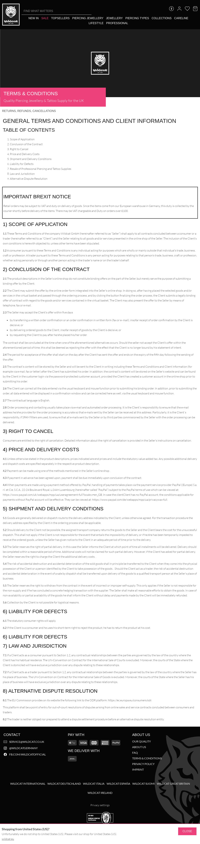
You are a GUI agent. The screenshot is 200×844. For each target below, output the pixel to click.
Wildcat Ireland (100, 792)
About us (139, 747)
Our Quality (141, 741)
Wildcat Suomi (143, 783)
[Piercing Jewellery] (87, 18)
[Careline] (181, 18)
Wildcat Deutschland (64, 783)
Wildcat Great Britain (173, 783)
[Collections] (161, 18)
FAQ (135, 752)
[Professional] (117, 23)
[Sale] (44, 18)
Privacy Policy (143, 764)
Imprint (138, 769)
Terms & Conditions (147, 758)
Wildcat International (27, 783)
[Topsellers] (60, 18)
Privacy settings (100, 805)
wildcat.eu (8, 839)
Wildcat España (118, 783)
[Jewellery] (114, 18)
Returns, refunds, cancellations (29, 110)
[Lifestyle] (96, 23)
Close (187, 831)
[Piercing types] (137, 18)
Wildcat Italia (93, 783)
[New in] (34, 18)
